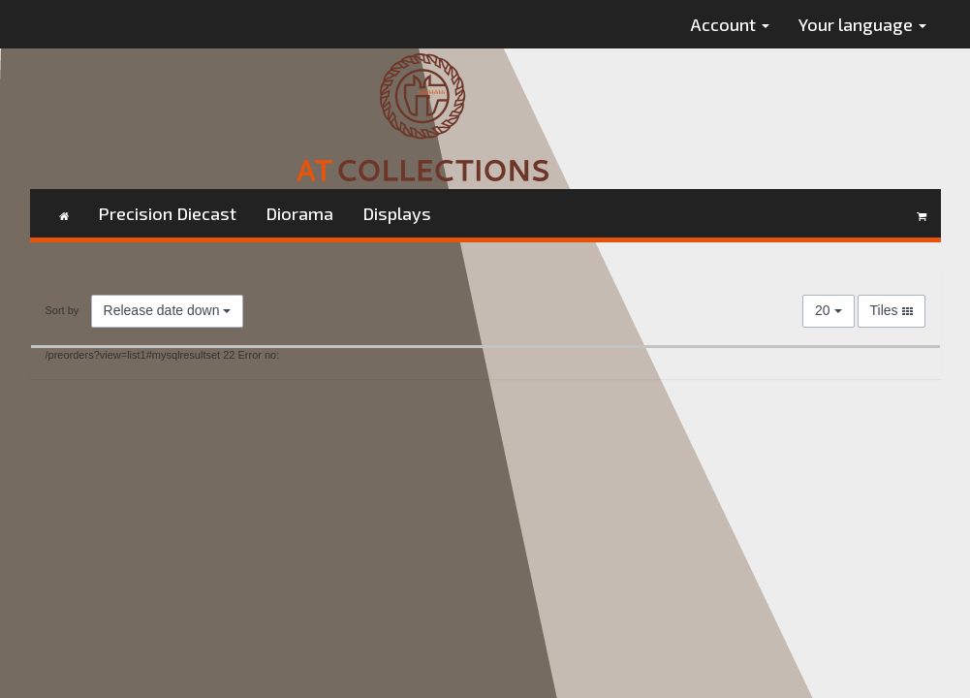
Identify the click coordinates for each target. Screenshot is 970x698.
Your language (862, 24)
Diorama (299, 213)
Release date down (168, 310)
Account (730, 24)
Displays (396, 213)
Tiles (891, 310)
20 (828, 310)
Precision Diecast (167, 213)
